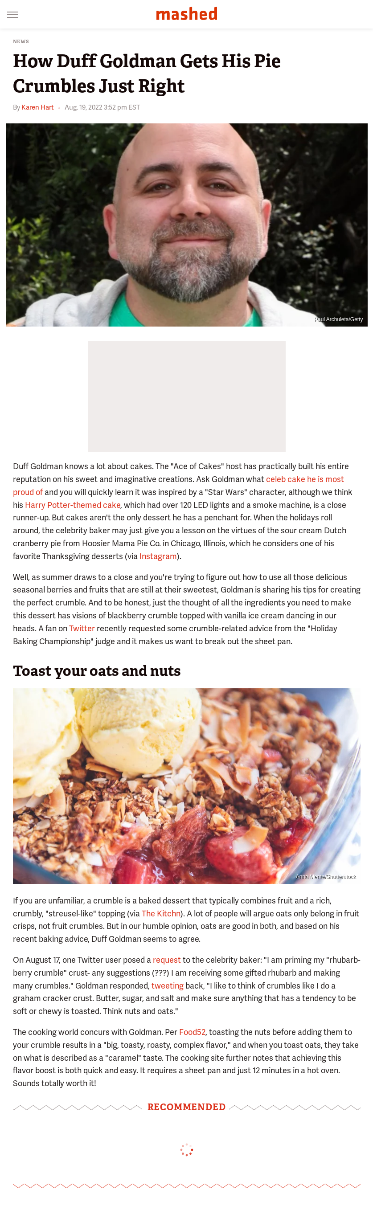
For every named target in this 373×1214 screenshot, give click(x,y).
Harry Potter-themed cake (72, 505)
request (167, 960)
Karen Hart (37, 107)
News (21, 41)
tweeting (168, 986)
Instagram (158, 556)
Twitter (82, 628)
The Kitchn (161, 913)
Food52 (192, 1032)
